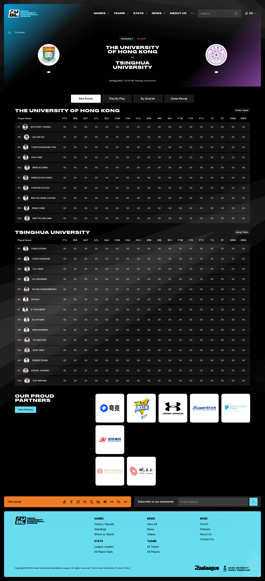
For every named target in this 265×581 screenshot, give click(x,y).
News (150, 529)
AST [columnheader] (85, 118)
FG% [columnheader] (138, 118)
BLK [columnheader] (107, 118)
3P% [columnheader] (169, 118)
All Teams (153, 546)
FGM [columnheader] (117, 118)
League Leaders (104, 546)
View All (152, 524)
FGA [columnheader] (128, 118)
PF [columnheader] (222, 118)
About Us (206, 534)
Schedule (20, 32)
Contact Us (207, 539)
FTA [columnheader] (191, 118)
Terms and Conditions (102, 568)
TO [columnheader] (212, 118)
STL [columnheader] (96, 118)
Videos (151, 534)
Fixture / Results (104, 524)
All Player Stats (103, 551)
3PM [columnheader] (149, 118)
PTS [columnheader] (65, 118)
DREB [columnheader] (243, 118)
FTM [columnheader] (180, 118)
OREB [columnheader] (233, 118)
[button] (102, 13)
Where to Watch (104, 534)
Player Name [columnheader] (24, 118)
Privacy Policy (122, 568)
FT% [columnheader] (201, 118)
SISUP (204, 524)
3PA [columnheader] (159, 118)
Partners (205, 529)
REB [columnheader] (75, 118)
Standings (100, 529)
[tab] (86, 99)
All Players (153, 551)
